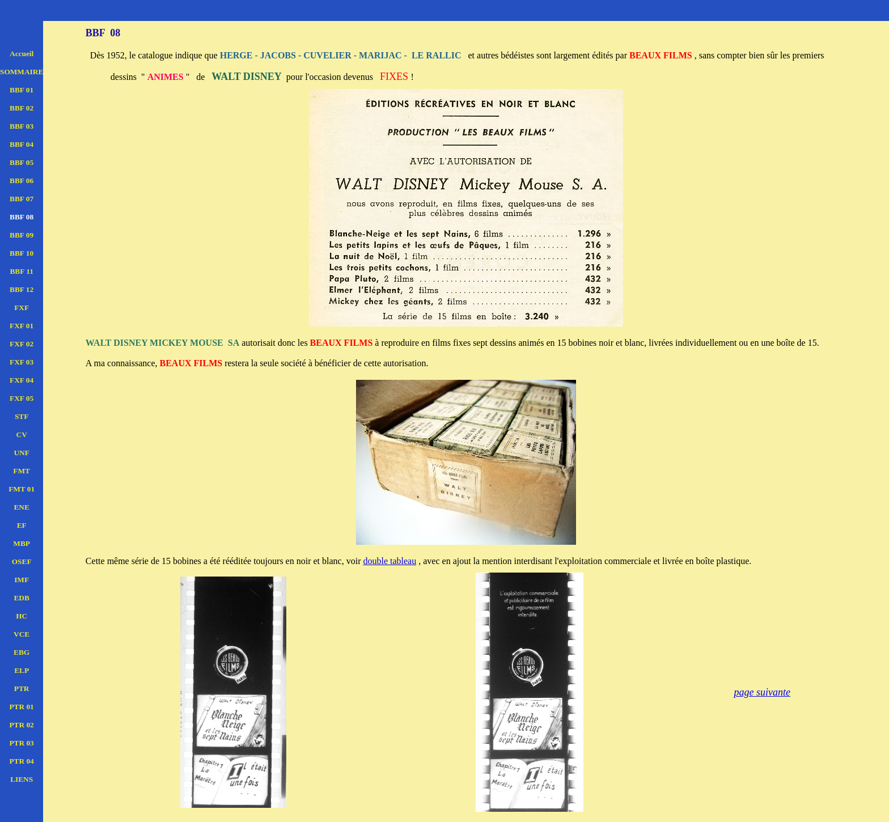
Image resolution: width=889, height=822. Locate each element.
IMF (21, 579)
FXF (21, 307)
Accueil (21, 53)
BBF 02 (21, 108)
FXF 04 (21, 380)
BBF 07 (21, 198)
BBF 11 (21, 271)
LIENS (21, 779)
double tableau (389, 561)
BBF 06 (21, 180)
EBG (21, 652)
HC (21, 616)
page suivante (762, 692)
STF (21, 416)
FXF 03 (21, 362)
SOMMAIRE (21, 71)
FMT (21, 471)
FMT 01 (22, 489)
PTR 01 (21, 706)
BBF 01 (21, 90)
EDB (21, 598)
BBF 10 (21, 253)
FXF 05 (21, 398)
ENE (21, 507)
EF (22, 525)
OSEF (22, 561)
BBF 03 (21, 126)
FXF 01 (21, 325)
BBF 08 (21, 217)
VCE (21, 634)
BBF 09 (21, 235)
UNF (21, 452)
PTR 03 (21, 743)
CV (21, 434)
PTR (21, 688)
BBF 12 (21, 289)
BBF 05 (21, 162)
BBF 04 (21, 144)
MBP (21, 543)
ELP (21, 670)
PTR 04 (21, 761)
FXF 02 (21, 344)
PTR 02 (21, 725)
